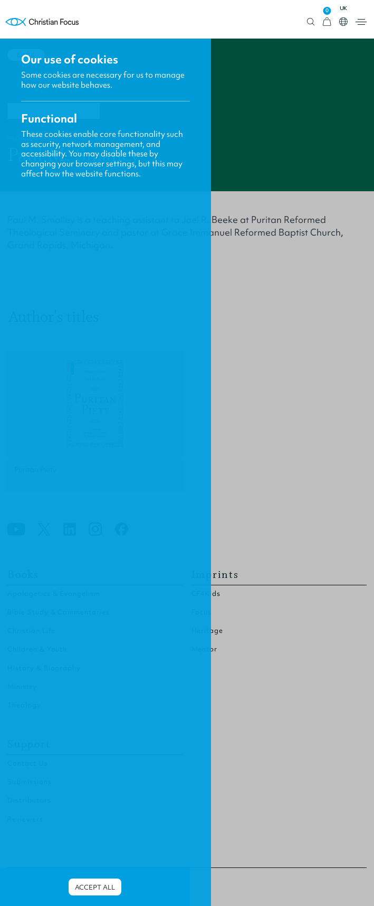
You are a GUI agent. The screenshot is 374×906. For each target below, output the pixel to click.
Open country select (343, 21)
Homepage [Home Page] (42, 22)
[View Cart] (327, 21)
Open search (311, 22)
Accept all (95, 887)
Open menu (361, 22)
